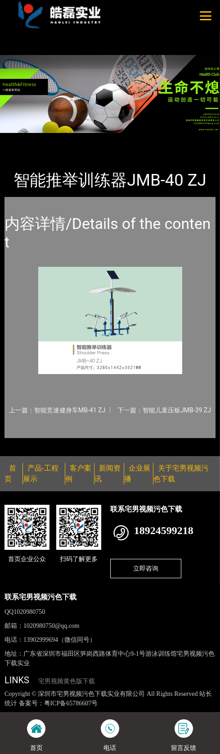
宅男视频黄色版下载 (66, 681)
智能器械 (98, 138)
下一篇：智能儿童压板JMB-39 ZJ (164, 410)
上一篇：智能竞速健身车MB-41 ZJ (57, 410)
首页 (19, 138)
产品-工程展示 (56, 138)
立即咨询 (145, 568)
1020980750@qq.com (51, 625)
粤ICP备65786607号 (71, 703)
